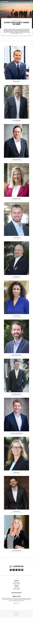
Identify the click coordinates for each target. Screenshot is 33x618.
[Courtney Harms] (16, 539)
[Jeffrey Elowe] (16, 69)
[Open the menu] (31, 1)
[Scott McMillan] (16, 109)
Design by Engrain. (16, 615)
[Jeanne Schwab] (16, 187)
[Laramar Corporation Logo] (4, 1)
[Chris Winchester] (16, 343)
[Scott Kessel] (16, 226)
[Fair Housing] (15, 616)
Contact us (16, 603)
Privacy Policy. (16, 614)
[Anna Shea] (16, 460)
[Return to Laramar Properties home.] (16, 566)
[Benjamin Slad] (16, 148)
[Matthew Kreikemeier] (16, 421)
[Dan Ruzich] (16, 500)
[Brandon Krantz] (16, 382)
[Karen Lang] (16, 304)
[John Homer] (16, 265)
